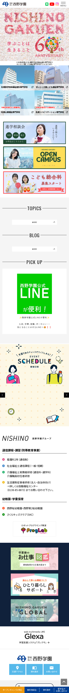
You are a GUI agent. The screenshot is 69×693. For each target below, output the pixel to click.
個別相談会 (32, 689)
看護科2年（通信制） (18, 459)
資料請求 (46, 689)
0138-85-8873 (16, 490)
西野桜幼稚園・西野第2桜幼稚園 (25, 508)
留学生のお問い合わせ (61, 690)
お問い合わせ (51, 671)
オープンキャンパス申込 (12, 689)
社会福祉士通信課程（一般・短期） (25, 466)
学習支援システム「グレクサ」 (32, 642)
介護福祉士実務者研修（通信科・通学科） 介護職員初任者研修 (29, 474)
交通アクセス (17, 671)
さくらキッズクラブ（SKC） (20, 514)
